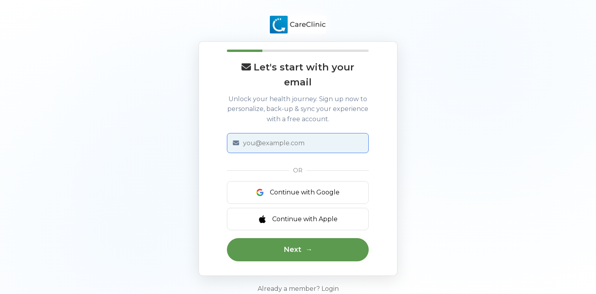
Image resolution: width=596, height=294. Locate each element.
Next (292, 249)
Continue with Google (298, 192)
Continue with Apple (298, 219)
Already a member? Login (298, 288)
